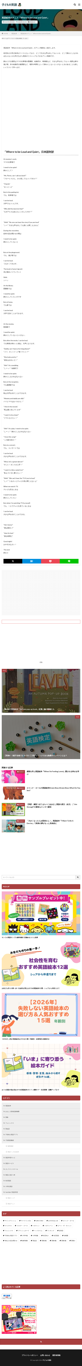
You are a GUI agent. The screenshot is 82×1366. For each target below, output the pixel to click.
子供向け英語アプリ (11, 1134)
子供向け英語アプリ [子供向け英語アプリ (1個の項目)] (11, 1235)
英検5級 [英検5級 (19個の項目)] (63, 1240)
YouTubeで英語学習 (11, 1192)
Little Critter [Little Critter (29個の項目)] (39, 1221)
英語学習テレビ (10, 1157)
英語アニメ (11, 1204)
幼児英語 (8, 1181)
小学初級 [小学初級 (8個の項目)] (35, 1235)
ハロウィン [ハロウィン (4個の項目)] (36, 1225)
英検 (6, 1117)
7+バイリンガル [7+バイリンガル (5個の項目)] (26, 1221)
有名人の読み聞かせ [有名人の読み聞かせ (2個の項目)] (11, 1240)
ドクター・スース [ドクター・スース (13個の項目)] (22, 1225)
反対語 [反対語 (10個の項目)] (61, 1230)
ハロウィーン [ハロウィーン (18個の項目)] (48, 1225)
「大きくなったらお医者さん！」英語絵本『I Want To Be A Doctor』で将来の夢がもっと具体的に (50, 822)
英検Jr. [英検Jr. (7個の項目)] (73, 1240)
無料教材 (10, 1146)
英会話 (7, 1129)
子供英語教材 (9, 1140)
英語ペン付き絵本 (13, 1152)
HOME (6, 33)
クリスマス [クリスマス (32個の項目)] (8, 1225)
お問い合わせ (45, 1355)
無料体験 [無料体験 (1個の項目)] (25, 1240)
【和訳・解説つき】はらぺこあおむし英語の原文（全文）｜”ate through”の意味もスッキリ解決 (52, 805)
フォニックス (9, 1123)
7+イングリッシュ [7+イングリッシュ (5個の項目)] (10, 1221)
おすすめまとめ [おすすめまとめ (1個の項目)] (53, 1221)
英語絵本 (32, 22)
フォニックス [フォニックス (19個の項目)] (9, 1230)
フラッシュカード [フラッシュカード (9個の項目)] (23, 1230)
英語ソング (11, 1198)
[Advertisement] (41, 127)
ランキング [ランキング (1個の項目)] (50, 1230)
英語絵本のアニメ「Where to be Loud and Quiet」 (36, 33)
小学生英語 (8, 1186)
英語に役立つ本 (10, 1175)
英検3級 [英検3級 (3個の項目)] (44, 1240)
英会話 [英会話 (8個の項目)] (35, 1240)
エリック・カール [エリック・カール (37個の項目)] (68, 1221)
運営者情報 (56, 1355)
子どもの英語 (47, 1360)
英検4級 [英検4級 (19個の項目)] (53, 1240)
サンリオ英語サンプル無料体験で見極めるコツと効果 (20, 937)
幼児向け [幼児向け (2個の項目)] (46, 1235)
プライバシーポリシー (30, 1355)
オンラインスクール (11, 1169)
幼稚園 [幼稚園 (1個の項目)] (66, 1235)
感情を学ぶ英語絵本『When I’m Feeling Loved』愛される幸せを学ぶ (53, 772)
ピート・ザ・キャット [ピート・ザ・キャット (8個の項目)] (65, 1225)
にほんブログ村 (6, 1298)
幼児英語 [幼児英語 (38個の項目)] (56, 1235)
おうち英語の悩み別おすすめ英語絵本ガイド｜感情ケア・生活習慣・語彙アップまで (30, 1090)
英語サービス (9, 1163)
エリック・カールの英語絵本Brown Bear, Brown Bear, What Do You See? (53, 789)
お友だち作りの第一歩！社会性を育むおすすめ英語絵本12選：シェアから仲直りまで (30, 988)
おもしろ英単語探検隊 (12, 1111)
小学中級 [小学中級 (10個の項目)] (25, 1235)
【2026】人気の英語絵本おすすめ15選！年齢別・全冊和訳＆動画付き (26, 1039)
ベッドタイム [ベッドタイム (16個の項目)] (38, 1230)
